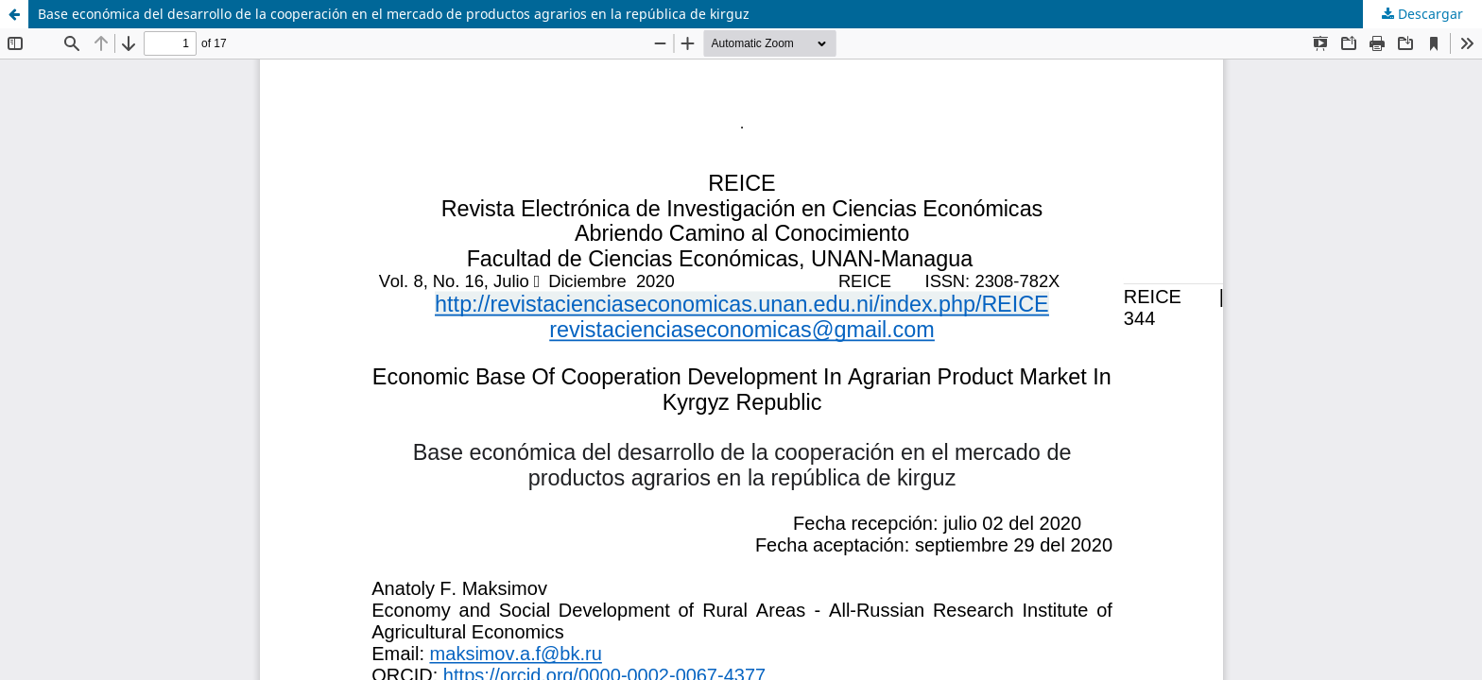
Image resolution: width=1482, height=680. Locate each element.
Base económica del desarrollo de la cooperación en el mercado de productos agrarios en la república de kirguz (394, 14)
